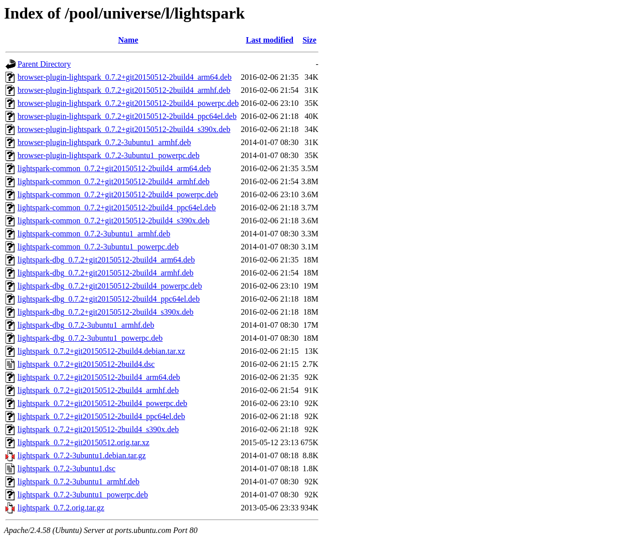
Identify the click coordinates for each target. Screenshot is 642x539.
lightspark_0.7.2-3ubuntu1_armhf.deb (78, 481)
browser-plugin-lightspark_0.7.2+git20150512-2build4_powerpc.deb (128, 103)
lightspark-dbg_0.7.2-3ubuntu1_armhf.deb (86, 325)
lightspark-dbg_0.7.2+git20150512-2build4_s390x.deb (106, 312)
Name (128, 40)
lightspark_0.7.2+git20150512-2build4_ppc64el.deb (101, 416)
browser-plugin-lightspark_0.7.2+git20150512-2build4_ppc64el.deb (127, 116)
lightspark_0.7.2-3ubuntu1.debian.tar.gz (82, 455)
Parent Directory (44, 64)
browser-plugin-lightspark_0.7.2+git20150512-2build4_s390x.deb (124, 129)
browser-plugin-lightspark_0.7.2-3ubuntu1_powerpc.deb (109, 155)
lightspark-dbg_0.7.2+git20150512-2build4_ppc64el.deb (109, 299)
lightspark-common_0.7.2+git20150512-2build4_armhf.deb (114, 181)
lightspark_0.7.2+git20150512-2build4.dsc (86, 364)
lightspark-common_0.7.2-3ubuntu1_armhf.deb (94, 233)
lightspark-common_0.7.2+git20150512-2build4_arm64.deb (114, 168)
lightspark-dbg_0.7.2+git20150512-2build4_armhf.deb (106, 272)
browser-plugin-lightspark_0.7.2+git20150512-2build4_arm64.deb (125, 77)
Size (309, 40)
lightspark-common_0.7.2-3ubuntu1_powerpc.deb (98, 246)
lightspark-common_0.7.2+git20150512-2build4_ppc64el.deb (117, 207)
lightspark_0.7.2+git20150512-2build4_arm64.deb (99, 377)
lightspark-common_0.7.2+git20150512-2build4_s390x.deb (114, 220)
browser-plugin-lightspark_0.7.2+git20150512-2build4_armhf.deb (124, 90)
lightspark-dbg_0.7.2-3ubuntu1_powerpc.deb (90, 338)
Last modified (269, 40)
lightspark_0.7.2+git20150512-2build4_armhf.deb (98, 390)
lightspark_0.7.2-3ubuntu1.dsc (66, 468)
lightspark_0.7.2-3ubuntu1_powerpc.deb (83, 494)
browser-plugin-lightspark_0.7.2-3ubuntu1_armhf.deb (104, 142)
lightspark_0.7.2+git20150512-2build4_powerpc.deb (102, 403)
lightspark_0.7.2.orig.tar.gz (61, 507)
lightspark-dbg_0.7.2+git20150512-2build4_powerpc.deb (110, 286)
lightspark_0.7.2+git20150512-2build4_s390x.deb (98, 429)
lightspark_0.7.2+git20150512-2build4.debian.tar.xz (101, 351)
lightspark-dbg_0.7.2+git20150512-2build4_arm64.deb (106, 259)
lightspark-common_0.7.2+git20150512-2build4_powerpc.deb (118, 194)
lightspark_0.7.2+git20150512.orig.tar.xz (83, 442)
